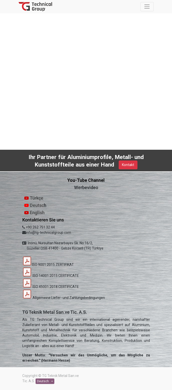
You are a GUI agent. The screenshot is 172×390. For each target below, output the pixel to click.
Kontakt (128, 165)
